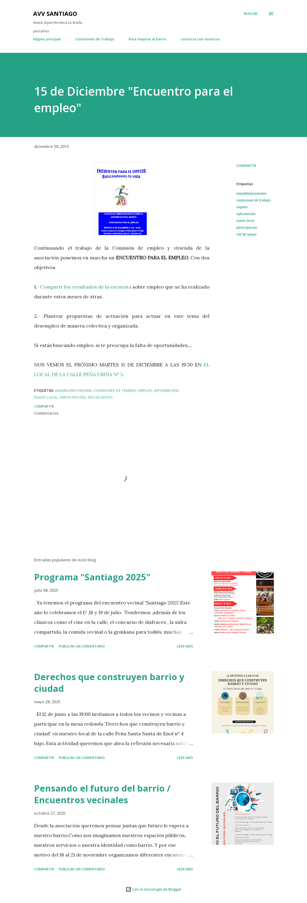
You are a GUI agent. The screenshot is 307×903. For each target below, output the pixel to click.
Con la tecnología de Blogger (153, 889)
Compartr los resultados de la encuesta (86, 287)
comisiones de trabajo (253, 200)
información (245, 213)
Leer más (185, 646)
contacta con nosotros (200, 39)
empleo (242, 207)
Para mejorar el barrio (147, 39)
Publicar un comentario (82, 646)
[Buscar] (250, 14)
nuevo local (245, 220)
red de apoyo (246, 234)
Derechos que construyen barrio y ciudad (109, 682)
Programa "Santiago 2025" (92, 577)
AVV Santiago (55, 13)
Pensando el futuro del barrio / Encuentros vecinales (102, 794)
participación (246, 227)
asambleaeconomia (251, 193)
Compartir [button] (246, 165)
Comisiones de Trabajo (94, 39)
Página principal (47, 39)
